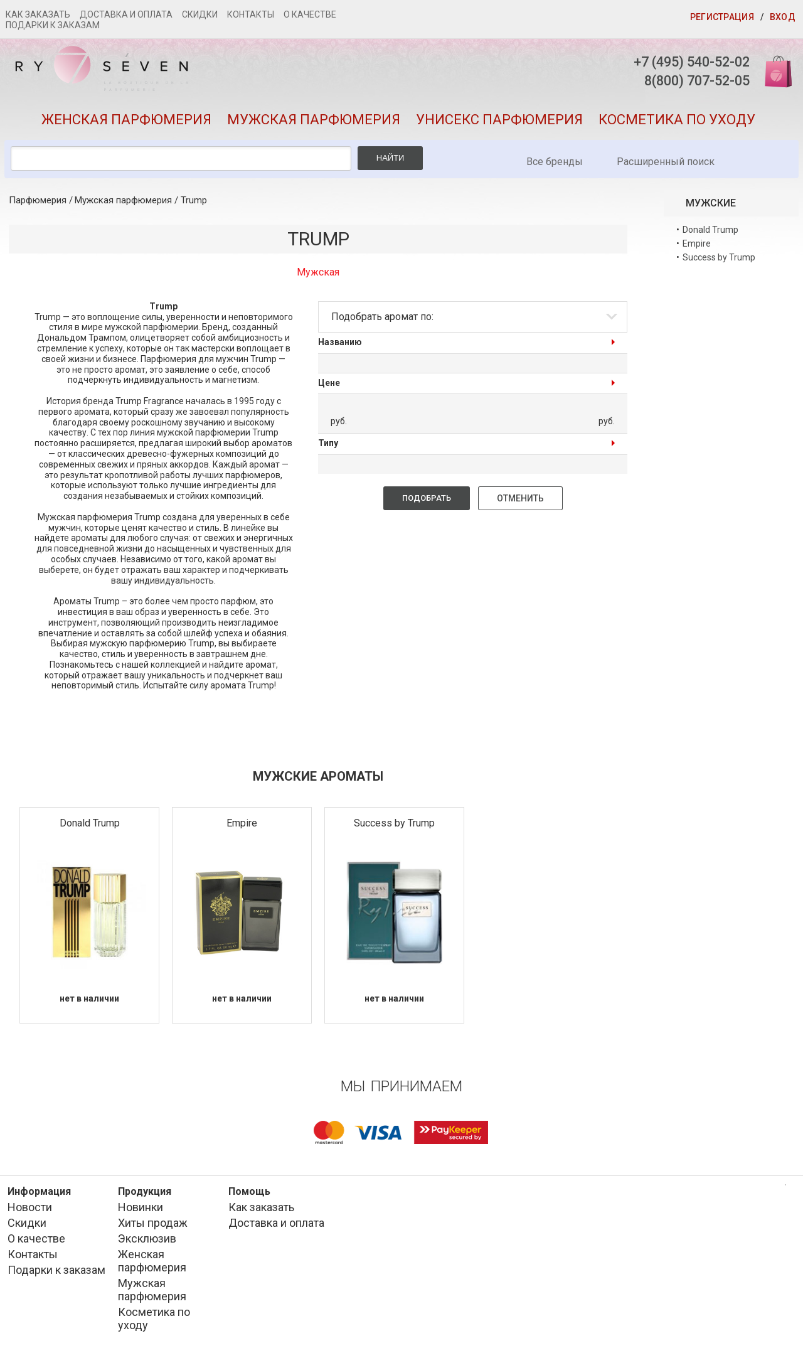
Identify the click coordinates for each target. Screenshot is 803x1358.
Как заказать (38, 14)
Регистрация (722, 17)
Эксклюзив (147, 1240)
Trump (194, 202)
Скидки (200, 14)
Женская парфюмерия (126, 121)
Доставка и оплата (126, 14)
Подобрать (426, 500)
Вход (782, 17)
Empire (241, 825)
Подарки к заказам (53, 25)
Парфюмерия (37, 202)
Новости (30, 1209)
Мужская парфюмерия (313, 121)
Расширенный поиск (666, 163)
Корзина (773, 70)
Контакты (250, 14)
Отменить (520, 500)
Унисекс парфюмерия (499, 121)
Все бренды (554, 163)
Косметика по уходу (676, 121)
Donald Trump (90, 825)
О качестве (310, 14)
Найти (390, 159)
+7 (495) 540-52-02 (686, 62)
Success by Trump (394, 825)
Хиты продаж (153, 1224)
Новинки (140, 1209)
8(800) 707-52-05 (691, 81)
